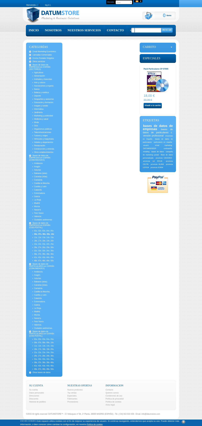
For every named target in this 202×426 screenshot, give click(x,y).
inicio (34, 30)
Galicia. (37, 305)
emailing (146, 152)
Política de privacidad (115, 399)
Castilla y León (40, 186)
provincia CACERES (164, 158)
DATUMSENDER (149, 148)
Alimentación (39, 76)
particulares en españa (163, 142)
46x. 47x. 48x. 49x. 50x (43, 261)
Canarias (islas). (41, 285)
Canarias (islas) (40, 176)
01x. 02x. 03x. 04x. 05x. (44, 339)
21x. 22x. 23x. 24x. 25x (43, 244)
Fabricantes (72, 399)
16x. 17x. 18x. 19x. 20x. (44, 349)
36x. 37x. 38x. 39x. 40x (43, 254)
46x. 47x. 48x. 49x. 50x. (44, 369)
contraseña (168, 148)
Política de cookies (113, 402)
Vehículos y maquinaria (44, 139)
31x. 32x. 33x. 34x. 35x (43, 251)
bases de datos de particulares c (158, 131)
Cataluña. (38, 298)
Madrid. (37, 311)
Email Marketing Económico (44, 51)
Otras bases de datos (41, 372)
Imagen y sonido (41, 106)
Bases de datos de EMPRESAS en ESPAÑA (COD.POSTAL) (39, 225)
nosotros (53, 30)
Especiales (151, 58)
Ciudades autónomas (43, 220)
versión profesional (153, 135)
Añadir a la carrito (153, 105)
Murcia (37, 206)
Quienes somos (112, 393)
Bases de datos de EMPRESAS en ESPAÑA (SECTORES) (39, 67)
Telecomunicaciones (42, 132)
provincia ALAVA (157, 164)
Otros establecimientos (43, 152)
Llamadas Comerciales (42, 55)
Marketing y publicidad (43, 116)
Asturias (37, 170)
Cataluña (38, 190)
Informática (38, 109)
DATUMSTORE (54, 414)
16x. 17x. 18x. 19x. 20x (43, 241)
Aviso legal (110, 405)
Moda (36, 122)
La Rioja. (38, 308)
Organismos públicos (43, 129)
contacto (115, 30)
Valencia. (38, 325)
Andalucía (38, 163)
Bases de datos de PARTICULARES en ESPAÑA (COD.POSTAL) (41, 333)
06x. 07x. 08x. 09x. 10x (44, 234)
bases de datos (158, 152)
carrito (149, 47)
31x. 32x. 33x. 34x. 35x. (44, 359)
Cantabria (38, 180)
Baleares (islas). (41, 282)
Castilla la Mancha (42, 183)
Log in (47, 5)
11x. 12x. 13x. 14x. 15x (43, 237)
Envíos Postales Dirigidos (43, 58)
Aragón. (37, 275)
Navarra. (37, 318)
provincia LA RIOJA (152, 161)
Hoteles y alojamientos (43, 142)
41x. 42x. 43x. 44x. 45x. (44, 366)
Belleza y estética (41, 92)
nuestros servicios (84, 30)
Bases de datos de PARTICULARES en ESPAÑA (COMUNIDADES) (41, 266)
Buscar (167, 30)
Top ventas (72, 393)
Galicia (37, 196)
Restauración (39, 145)
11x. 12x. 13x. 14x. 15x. (44, 346)
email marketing (163, 145)
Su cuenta (33, 390)
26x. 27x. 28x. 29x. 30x (43, 247)
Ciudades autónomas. (43, 328)
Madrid (37, 203)
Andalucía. (38, 272)
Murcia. (37, 315)
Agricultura (38, 72)
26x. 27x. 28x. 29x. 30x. (44, 356)
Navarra (37, 210)
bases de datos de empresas (158, 127)
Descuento (33, 399)
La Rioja (37, 200)
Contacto (109, 390)
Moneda (110, 2)
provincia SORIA (157, 167)
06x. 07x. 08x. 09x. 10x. (44, 342)
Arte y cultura (39, 82)
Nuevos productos (75, 390)
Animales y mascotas (43, 79)
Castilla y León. (40, 295)
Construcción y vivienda (44, 149)
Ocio (36, 126)
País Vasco (39, 213)
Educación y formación (43, 102)
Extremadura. (39, 301)
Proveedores (72, 402)
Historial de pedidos (37, 402)
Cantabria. (38, 288)
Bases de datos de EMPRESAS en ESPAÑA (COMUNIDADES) (39, 157)
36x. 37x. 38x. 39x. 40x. (44, 362)
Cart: (152, 16)
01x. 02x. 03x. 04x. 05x (43, 231)
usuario (146, 145)
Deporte (37, 96)
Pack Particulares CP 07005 (156, 69)
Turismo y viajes (41, 136)
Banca (36, 89)
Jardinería (38, 112)
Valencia (37, 216)
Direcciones (34, 396)
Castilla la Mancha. (42, 292)
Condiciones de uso (114, 396)
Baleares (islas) (40, 173)
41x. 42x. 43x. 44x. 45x (43, 257)
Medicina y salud (41, 119)
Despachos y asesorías (44, 99)
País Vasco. (39, 321)
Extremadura (39, 193)
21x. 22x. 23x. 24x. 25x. (44, 352)
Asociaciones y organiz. (44, 86)
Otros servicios (39, 61)
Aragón (37, 166)
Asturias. (38, 278)
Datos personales (36, 393)
